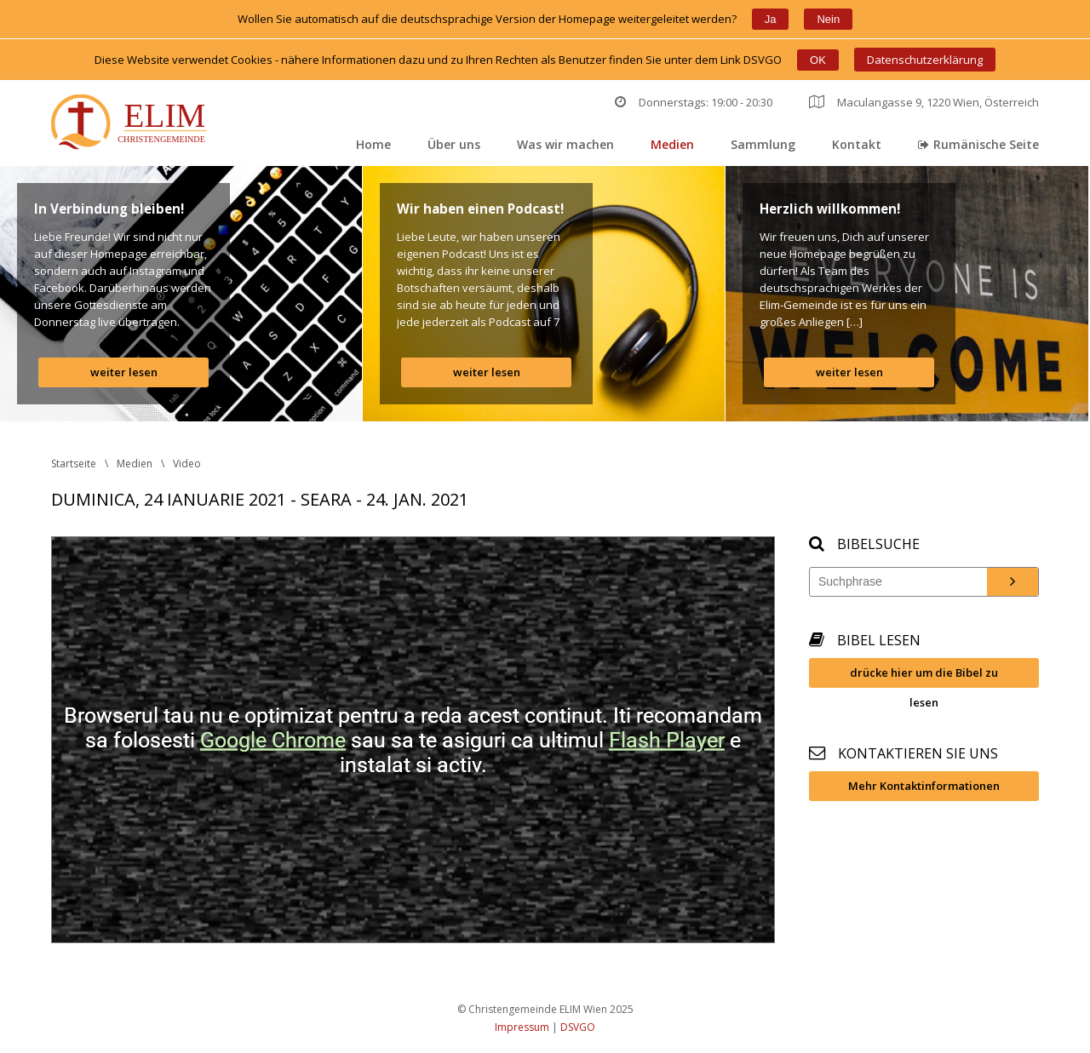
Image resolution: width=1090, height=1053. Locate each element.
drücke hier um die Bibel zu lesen (924, 676)
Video (187, 463)
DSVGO (577, 1027)
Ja (771, 19)
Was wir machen (565, 144)
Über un (453, 144)
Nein (828, 19)
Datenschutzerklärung (925, 59)
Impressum (522, 1027)
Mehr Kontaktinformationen (924, 785)
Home (373, 144)
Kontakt (856, 144)
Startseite (73, 463)
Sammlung (763, 144)
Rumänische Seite (978, 144)
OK (818, 60)
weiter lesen (124, 372)
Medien (672, 144)
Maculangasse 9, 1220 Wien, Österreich (924, 102)
